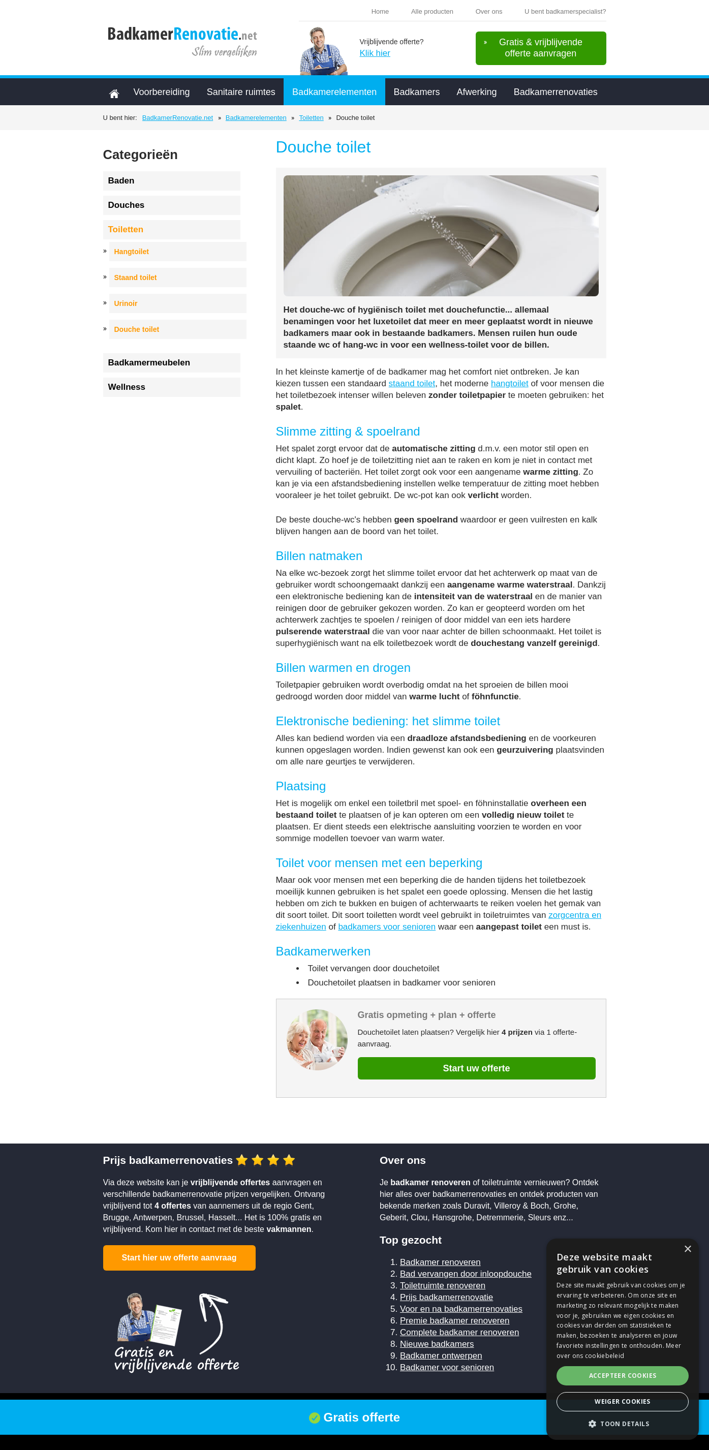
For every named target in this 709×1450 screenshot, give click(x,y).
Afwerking (476, 92)
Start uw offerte (476, 1068)
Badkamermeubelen (149, 362)
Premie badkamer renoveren (454, 1320)
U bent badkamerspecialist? (565, 11)
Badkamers (416, 92)
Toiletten (311, 117)
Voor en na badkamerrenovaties (461, 1309)
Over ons (489, 11)
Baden (121, 181)
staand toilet (412, 383)
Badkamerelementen (334, 92)
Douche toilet (137, 329)
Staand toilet (135, 277)
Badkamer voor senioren (447, 1367)
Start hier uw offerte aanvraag (179, 1257)
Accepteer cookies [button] (623, 1375)
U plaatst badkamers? (505, 1406)
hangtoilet (510, 383)
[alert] (622, 1339)
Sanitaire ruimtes (241, 92)
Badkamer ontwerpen (441, 1356)
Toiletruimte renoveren (442, 1285)
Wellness (126, 387)
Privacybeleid (330, 1406)
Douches (126, 205)
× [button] (687, 1249)
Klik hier (375, 53)
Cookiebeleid (275, 1406)
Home (380, 11)
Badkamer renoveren (440, 1262)
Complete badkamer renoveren (459, 1332)
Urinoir (126, 303)
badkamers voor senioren (387, 927)
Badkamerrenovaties (556, 92)
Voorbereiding (161, 92)
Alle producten (432, 11)
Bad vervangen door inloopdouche (466, 1274)
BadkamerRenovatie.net (177, 117)
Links (450, 1406)
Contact (416, 1406)
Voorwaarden (221, 1406)
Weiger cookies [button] (623, 1401)
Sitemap (377, 1406)
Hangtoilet (131, 252)
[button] (623, 1424)
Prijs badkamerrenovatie (446, 1297)
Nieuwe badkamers (437, 1344)
